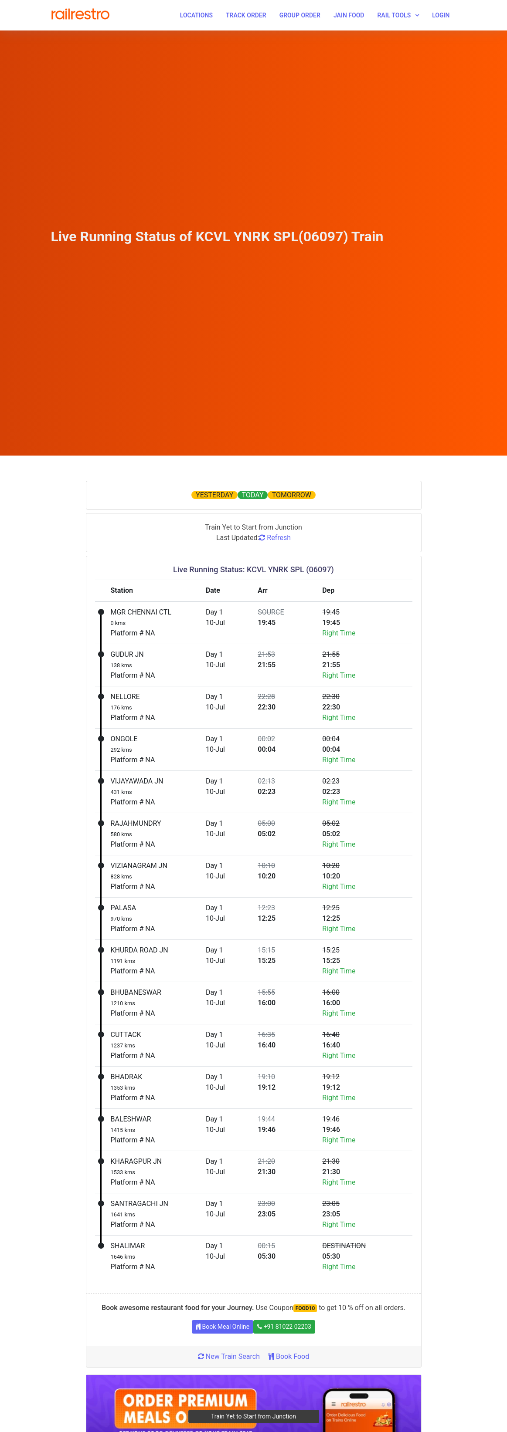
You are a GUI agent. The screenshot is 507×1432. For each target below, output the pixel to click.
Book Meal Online (222, 1326)
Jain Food (348, 15)
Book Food (289, 1356)
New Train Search (229, 1356)
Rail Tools (394, 15)
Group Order (299, 15)
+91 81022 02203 (284, 1326)
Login (440, 15)
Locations (196, 15)
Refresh (275, 538)
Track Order (246, 15)
